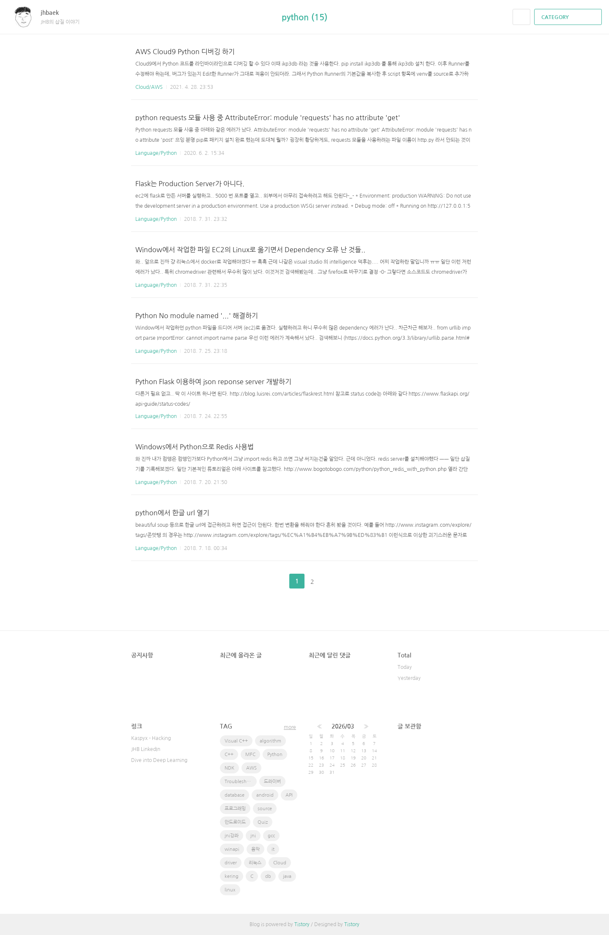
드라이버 (272, 781)
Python (275, 754)
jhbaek (54, 13)
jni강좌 (232, 835)
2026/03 (343, 726)
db (268, 876)
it (273, 849)
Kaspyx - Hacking (151, 738)
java (287, 876)
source (265, 808)
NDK (229, 768)
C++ (229, 754)
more (290, 727)
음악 (255, 849)
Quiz (263, 822)
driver (231, 863)
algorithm (270, 741)
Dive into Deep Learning (159, 760)
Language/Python (156, 153)
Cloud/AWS (149, 87)
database (234, 795)
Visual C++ (236, 741)
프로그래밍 (235, 808)
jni (253, 835)
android (265, 795)
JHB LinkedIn (145, 749)
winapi (232, 849)
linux (230, 890)
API (289, 795)
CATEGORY (569, 17)
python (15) (304, 17)
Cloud (279, 863)
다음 (333, 581)
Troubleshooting (241, 781)
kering (232, 876)
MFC (250, 754)
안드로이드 (235, 822)
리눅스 (255, 863)
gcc (271, 835)
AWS (251, 768)
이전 (276, 581)
